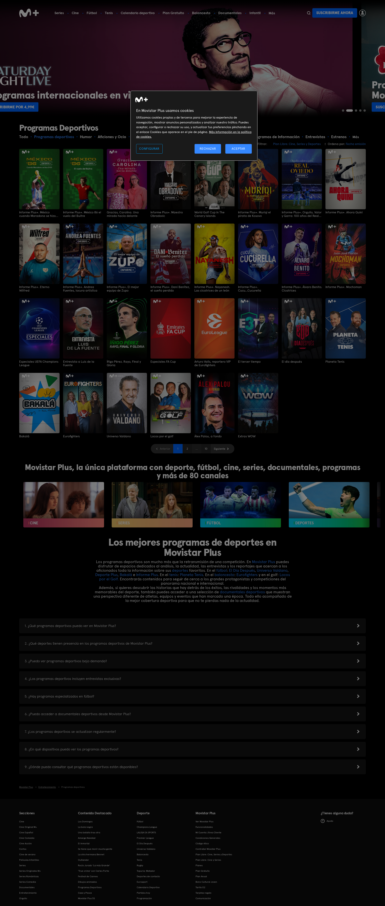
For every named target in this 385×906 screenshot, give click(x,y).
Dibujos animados (87, 882)
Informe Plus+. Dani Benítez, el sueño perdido (170, 288)
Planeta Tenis (334, 361)
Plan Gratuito (173, 13)
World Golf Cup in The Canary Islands (209, 214)
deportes (180, 570)
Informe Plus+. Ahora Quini (344, 212)
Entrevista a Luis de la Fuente (78, 363)
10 (206, 448)
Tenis (109, 13)
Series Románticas (29, 876)
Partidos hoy (143, 893)
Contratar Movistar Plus (208, 849)
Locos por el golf (161, 436)
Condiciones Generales (208, 838)
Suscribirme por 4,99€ (110, 107)
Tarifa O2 (200, 887)
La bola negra (85, 827)
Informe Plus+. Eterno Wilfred (34, 288)
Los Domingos (85, 821)
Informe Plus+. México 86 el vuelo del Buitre (82, 214)
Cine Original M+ (28, 827)
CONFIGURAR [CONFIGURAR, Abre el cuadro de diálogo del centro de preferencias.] (149, 148)
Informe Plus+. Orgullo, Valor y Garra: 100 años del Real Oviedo (302, 214)
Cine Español (26, 832)
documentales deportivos (242, 592)
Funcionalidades (204, 827)
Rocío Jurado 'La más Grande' (94, 865)
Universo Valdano (119, 436)
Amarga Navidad (86, 838)
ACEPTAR (238, 148)
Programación (144, 898)
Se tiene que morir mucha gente (95, 849)
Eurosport (142, 882)
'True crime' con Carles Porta (93, 871)
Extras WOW (246, 436)
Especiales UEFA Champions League (38, 363)
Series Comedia (27, 882)
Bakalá (24, 436)
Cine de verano (27, 854)
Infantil (255, 13)
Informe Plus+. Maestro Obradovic (166, 214)
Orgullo (23, 898)
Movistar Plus (263, 561)
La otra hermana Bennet (91, 854)
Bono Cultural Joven (206, 882)
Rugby (140, 865)
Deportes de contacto (148, 876)
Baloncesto (201, 13)
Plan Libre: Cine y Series (208, 860)
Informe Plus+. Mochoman (343, 287)
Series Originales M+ (30, 871)
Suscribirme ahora (334, 13)
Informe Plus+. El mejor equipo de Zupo (123, 288)
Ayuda (327, 821)
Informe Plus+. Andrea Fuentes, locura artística (80, 288)
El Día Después (242, 570)
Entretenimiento (28, 893)
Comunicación (203, 898)
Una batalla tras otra (89, 832)
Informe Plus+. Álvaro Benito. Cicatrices (302, 288)
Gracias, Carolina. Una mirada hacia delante (123, 214)
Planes (199, 865)
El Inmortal (84, 843)
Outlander (83, 860)
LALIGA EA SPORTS (146, 832)
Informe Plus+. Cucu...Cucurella (249, 288)
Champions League (147, 827)
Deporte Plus (106, 574)
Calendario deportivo (138, 13)
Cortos (22, 849)
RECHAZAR (208, 148)
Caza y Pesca (85, 893)
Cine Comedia (26, 838)
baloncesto (224, 574)
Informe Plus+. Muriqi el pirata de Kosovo (254, 214)
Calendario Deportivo (148, 887)
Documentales (230, 13)
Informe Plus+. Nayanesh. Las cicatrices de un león (212, 288)
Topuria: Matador (146, 871)
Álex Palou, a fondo (208, 436)
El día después (292, 361)
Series (59, 13)
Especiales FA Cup (163, 361)
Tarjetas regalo (203, 893)
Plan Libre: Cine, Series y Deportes (214, 854)
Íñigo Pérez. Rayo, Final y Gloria (124, 363)
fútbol (221, 570)
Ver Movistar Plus (204, 821)
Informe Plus (147, 574)
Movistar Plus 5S (86, 898)
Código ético (202, 843)
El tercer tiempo (249, 361)
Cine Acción (25, 843)
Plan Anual (201, 876)
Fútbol (92, 13)
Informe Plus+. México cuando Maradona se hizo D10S (37, 214)
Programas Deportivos (89, 887)
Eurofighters (71, 436)
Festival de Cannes (88, 876)
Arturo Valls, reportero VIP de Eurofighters (212, 363)
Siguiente (219, 448)
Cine (75, 13)
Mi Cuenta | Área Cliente (208, 832)
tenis (173, 574)
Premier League (145, 838)
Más (272, 13)
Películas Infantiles (29, 860)
